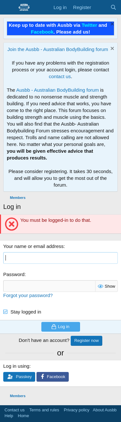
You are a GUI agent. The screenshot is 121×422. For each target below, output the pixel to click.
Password (14, 274)
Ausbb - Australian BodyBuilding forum (57, 90)
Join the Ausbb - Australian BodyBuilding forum (57, 49)
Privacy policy (76, 409)
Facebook (42, 32)
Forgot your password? (28, 295)
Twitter (89, 25)
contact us (60, 76)
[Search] (113, 7)
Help (9, 415)
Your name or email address (33, 246)
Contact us (15, 409)
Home (23, 415)
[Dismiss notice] (111, 24)
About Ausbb (105, 409)
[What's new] (100, 7)
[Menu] (8, 7)
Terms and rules (44, 409)
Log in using (16, 366)
